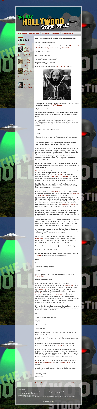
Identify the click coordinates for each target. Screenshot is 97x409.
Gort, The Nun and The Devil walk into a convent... (27, 62)
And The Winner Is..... (23, 79)
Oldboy (54, 176)
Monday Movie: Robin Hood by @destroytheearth (28, 86)
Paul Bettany (56, 191)
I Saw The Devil (40, 171)
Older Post (75, 383)
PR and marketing (67, 33)
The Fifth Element (56, 105)
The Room (38, 255)
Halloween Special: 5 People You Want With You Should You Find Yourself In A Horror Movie (24, 51)
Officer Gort (65, 48)
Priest (46, 201)
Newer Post (39, 383)
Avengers (72, 204)
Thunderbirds (39, 276)
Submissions (55, 33)
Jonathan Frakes (42, 289)
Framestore (59, 295)
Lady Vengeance (64, 176)
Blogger (52, 401)
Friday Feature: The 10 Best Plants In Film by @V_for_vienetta (25, 72)
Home (57, 383)
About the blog (22, 33)
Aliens (60, 345)
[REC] (53, 219)
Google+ (2, 0)
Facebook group (65, 362)
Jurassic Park (39, 238)
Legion (40, 201)
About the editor (34, 33)
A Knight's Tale (43, 195)
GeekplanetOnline (48, 362)
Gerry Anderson (69, 285)
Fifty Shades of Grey (62, 66)
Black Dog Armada (48, 48)
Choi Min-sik (60, 174)
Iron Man (64, 204)
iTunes (37, 362)
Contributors (45, 33)
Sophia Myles (39, 293)
